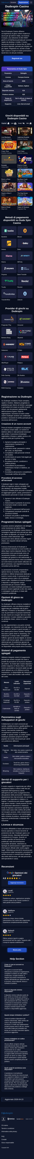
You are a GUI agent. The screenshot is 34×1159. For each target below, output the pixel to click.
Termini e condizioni (7, 1128)
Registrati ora (17, 58)
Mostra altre (17, 950)
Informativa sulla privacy (9, 1131)
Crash (21, 123)
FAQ (2, 1136)
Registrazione (23, 2)
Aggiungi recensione (17, 883)
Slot (29, 123)
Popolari (6, 123)
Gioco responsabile (7, 1142)
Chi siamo (4, 1125)
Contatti (3, 1139)
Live (13, 123)
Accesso (13, 2)
